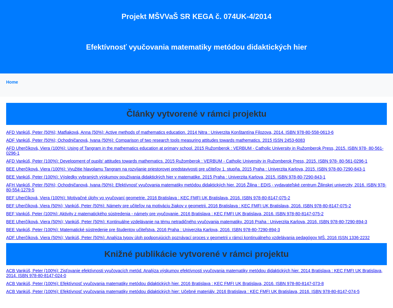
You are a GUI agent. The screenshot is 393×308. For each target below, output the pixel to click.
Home (12, 82)
